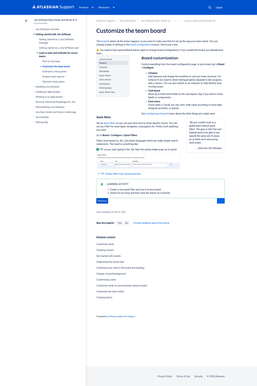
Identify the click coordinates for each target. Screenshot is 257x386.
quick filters (110, 123)
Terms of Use (183, 376)
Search (210, 7)
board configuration (140, 44)
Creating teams (104, 297)
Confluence (112, 316)
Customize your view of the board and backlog (120, 267)
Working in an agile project (49, 97)
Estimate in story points (54, 71)
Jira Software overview (47, 29)
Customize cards (105, 244)
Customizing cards (106, 279)
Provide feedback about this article (151, 223)
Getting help (42, 122)
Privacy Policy (165, 376)
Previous (102, 201)
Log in (219, 7)
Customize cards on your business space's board (121, 285)
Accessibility (42, 117)
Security (198, 376)
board (104, 41)
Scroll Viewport (128, 316)
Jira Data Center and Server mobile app (56, 112)
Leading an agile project (48, 91)
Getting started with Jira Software (53, 34)
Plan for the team (51, 61)
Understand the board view (110, 262)
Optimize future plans (53, 81)
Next (220, 201)
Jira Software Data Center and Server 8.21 (55, 20)
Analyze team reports (53, 76)
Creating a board (105, 250)
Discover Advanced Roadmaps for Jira (55, 102)
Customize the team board (56, 66)
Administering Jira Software (50, 107)
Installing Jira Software (47, 86)
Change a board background (111, 273)
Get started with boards (108, 256)
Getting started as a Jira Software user (59, 47)
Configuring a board (156, 113)
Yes (119, 223)
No (126, 223)
